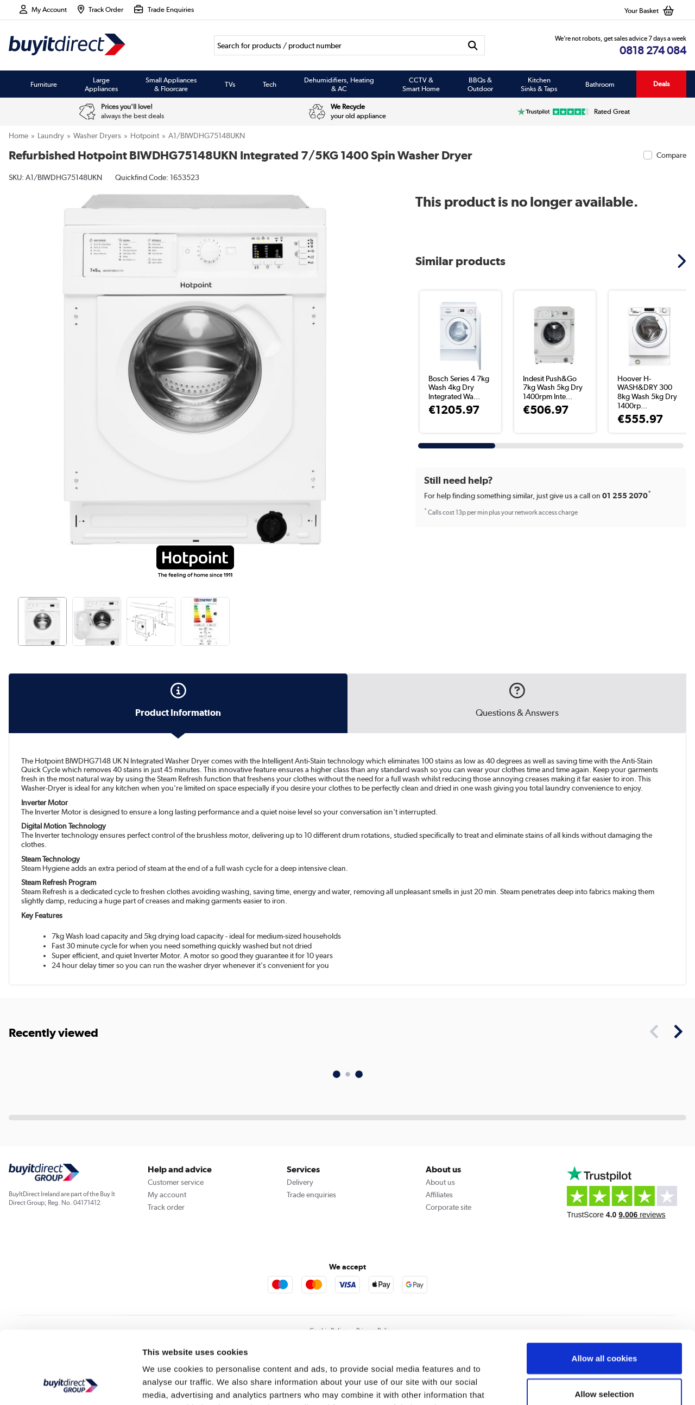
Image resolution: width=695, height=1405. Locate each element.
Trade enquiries (311, 1194)
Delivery (300, 1182)
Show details (570, 1383)
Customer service (176, 1182)
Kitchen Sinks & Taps (539, 84)
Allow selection (604, 1325)
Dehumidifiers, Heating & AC (339, 84)
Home (18, 135)
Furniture (43, 84)
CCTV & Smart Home (421, 84)
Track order (166, 1207)
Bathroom (600, 84)
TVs (230, 84)
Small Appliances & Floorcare (171, 84)
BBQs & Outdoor (480, 84)
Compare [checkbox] (671, 155)
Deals (661, 84)
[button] (683, 261)
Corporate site (448, 1207)
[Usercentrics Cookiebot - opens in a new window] (70, 1384)
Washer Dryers (97, 135)
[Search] (338, 45)
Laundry (50, 135)
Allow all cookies (604, 1289)
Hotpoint (144, 135)
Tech (269, 84)
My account (167, 1194)
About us (440, 1182)
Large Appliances (101, 84)
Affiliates (439, 1194)
